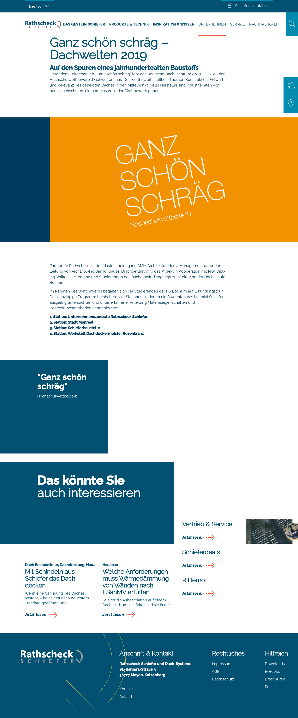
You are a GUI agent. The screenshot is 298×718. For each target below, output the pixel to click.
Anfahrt (125, 696)
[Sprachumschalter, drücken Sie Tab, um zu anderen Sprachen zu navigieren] (39, 6)
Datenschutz (223, 679)
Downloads (275, 664)
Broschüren (275, 679)
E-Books (272, 671)
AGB (216, 671)
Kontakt (126, 689)
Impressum (222, 664)
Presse (271, 687)
